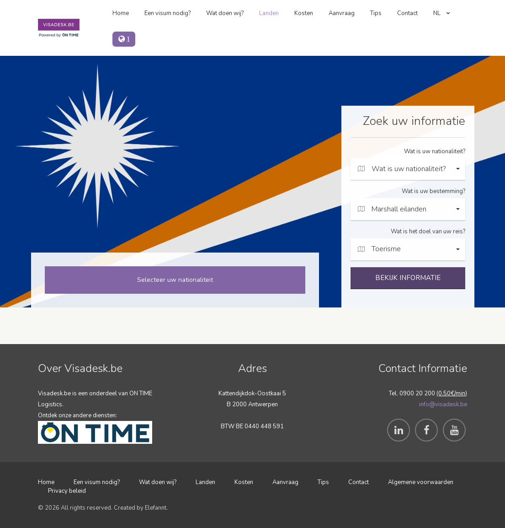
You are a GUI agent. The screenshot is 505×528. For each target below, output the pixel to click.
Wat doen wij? (225, 13)
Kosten (303, 13)
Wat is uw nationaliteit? (434, 151)
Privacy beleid (67, 491)
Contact (407, 13)
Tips (376, 13)
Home (120, 13)
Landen (269, 13)
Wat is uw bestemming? (433, 191)
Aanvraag (342, 13)
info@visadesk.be (443, 404)
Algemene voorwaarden (420, 482)
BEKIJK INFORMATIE (408, 277)
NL (441, 13)
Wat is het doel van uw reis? (428, 231)
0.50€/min (451, 393)
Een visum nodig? (167, 13)
